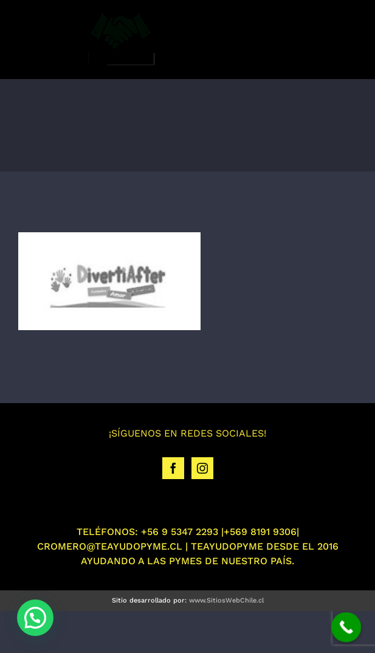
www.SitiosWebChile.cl (226, 600)
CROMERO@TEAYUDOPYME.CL (109, 546)
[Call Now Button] (346, 627)
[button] (35, 617)
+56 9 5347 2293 (179, 531)
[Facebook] (173, 468)
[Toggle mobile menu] (350, 38)
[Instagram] (202, 468)
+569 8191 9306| (261, 531)
